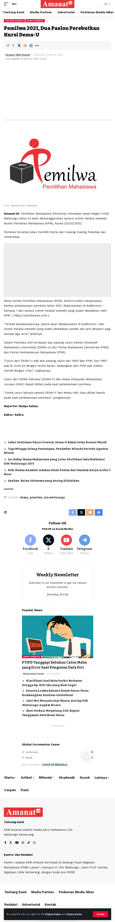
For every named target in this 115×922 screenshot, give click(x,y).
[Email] (25, 45)
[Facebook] (30, 544)
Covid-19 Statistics (54, 764)
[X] (48, 544)
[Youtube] (66, 544)
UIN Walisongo (14, 21)
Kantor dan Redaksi (18, 854)
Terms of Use (74, 914)
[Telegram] (84, 544)
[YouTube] (17, 843)
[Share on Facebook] (13, 45)
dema (24, 497)
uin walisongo (54, 497)
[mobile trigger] (7, 4)
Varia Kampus (35, 21)
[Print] (31, 45)
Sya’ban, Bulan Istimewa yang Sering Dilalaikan (43, 480)
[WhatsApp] (34, 843)
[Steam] (29, 843)
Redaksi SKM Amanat (18, 54)
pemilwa (36, 497)
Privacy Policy (53, 914)
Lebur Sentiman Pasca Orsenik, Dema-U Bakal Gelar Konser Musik (57, 442)
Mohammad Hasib (33, 673)
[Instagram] (23, 843)
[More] (37, 45)
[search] (97, 4)
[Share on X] (19, 45)
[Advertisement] (57, 91)
